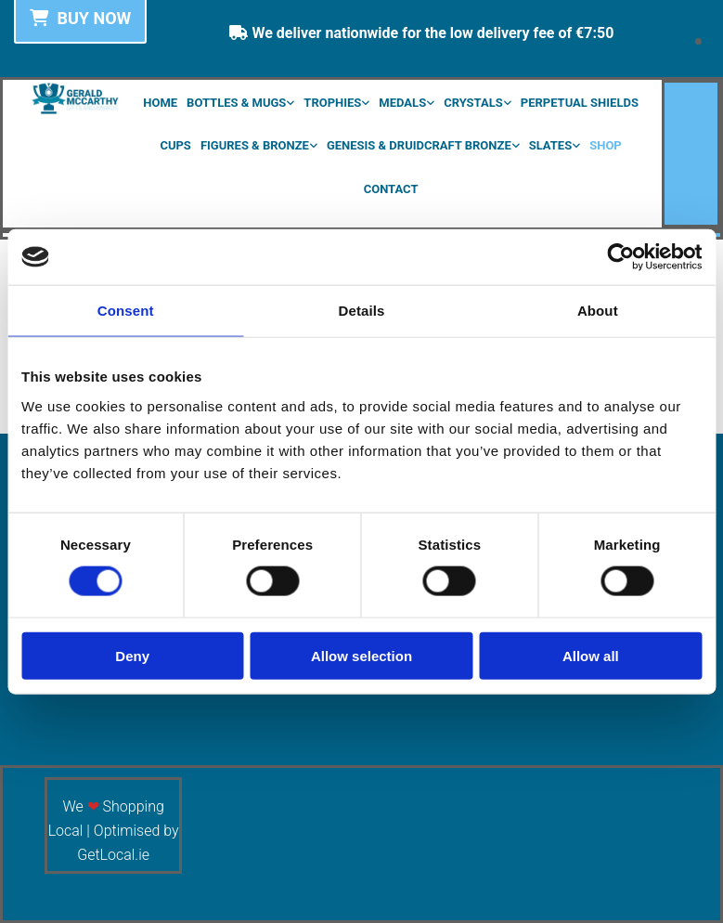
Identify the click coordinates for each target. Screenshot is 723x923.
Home (160, 103)
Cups (175, 145)
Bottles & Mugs (236, 103)
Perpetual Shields (580, 103)
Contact (391, 189)
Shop (605, 145)
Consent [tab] (125, 310)
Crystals (473, 103)
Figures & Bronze (254, 145)
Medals (402, 103)
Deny (132, 655)
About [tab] (597, 310)
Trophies (332, 103)
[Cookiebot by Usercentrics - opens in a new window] (620, 257)
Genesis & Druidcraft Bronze (419, 145)
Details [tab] (362, 310)
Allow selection (361, 655)
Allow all (590, 655)
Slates (551, 145)
